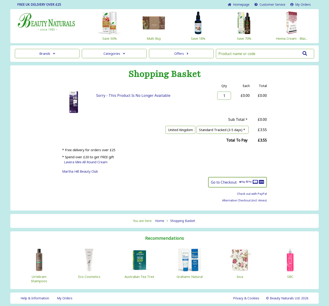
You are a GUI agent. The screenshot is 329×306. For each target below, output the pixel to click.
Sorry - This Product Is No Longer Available (133, 95)
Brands (47, 53)
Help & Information (35, 298)
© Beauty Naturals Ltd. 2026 (287, 298)
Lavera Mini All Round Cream (85, 162)
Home (238, 4)
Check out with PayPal (252, 194)
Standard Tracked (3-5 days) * (222, 130)
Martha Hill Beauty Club (80, 171)
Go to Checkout (237, 182)
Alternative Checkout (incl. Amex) (244, 200)
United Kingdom (180, 130)
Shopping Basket (182, 221)
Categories (114, 53)
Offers (181, 53)
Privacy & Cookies (246, 298)
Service (270, 4)
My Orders (300, 4)
